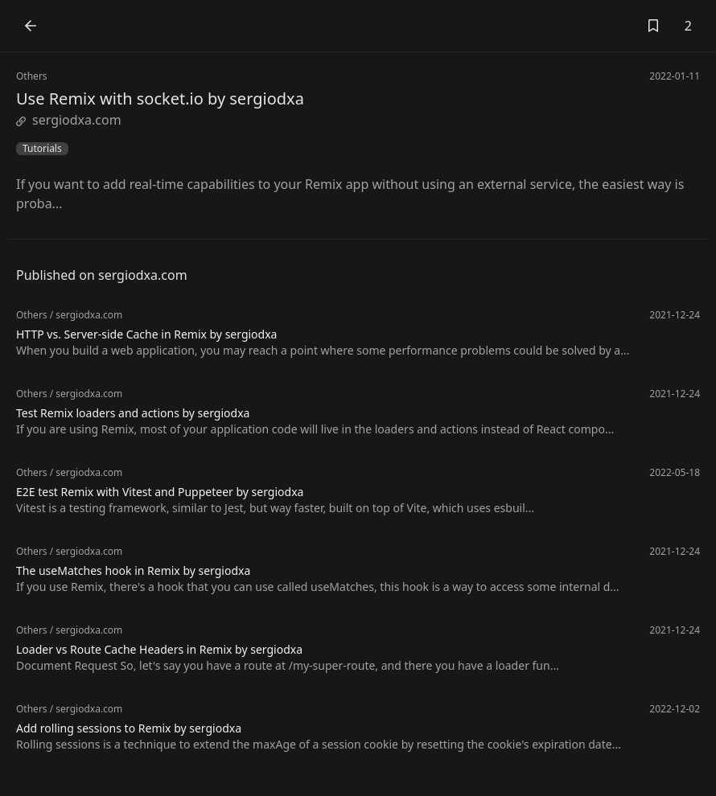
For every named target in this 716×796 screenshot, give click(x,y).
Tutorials (42, 148)
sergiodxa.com (68, 120)
